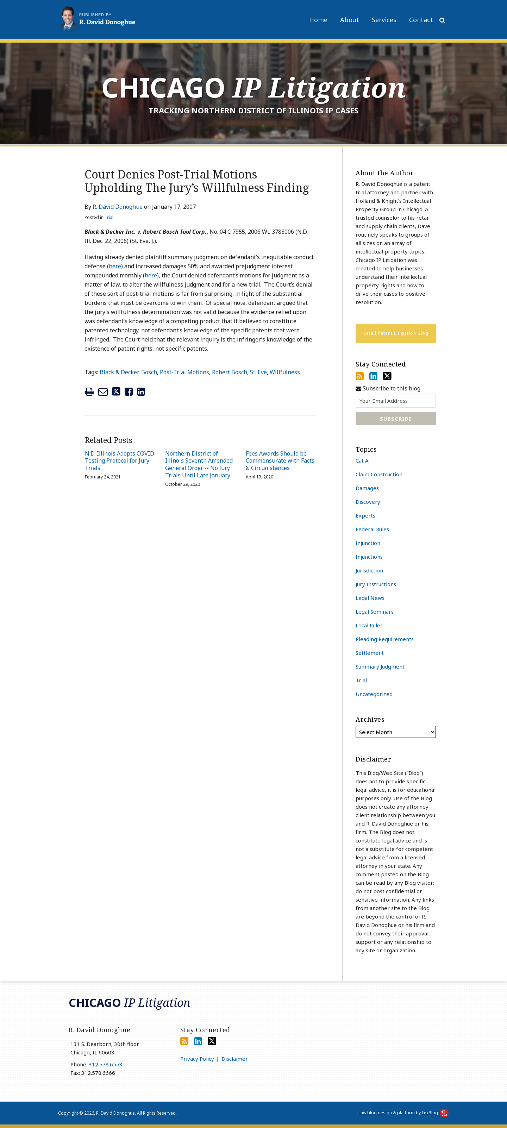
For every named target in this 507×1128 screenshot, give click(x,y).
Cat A (362, 460)
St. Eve (258, 372)
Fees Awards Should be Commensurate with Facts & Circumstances (280, 461)
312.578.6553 (106, 1064)
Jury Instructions (376, 584)
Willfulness (285, 372)
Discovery (368, 501)
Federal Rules (372, 529)
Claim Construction (379, 474)
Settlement (370, 652)
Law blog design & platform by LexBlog (403, 1113)
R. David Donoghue (118, 207)
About (349, 19)
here (115, 266)
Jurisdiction (369, 570)
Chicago (253, 87)
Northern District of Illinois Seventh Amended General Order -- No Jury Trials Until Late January (199, 464)
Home (318, 19)
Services (384, 19)
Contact (421, 19)
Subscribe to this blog (388, 388)
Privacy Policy (197, 1058)
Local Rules (369, 625)
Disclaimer (234, 1058)
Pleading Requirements (385, 639)
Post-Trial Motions (184, 372)
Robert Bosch (229, 372)
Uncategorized (374, 693)
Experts (365, 515)
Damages (367, 487)
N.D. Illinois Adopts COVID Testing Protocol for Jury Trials (119, 461)
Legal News (370, 597)
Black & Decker (119, 372)
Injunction (368, 542)
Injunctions (369, 556)
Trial (109, 217)
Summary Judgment (380, 666)
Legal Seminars (375, 611)
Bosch (149, 372)
